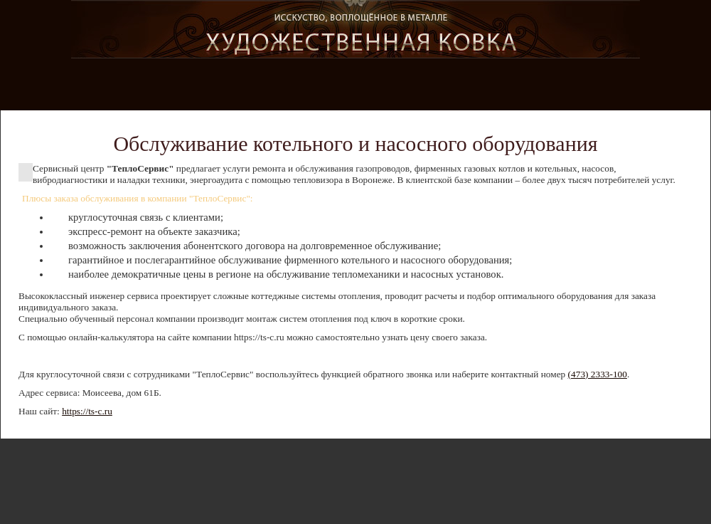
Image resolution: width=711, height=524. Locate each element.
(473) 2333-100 (597, 374)
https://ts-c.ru (87, 411)
